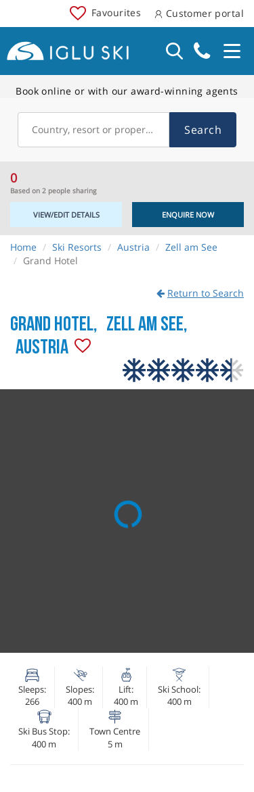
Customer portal (199, 13)
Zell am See (191, 247)
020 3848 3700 (202, 51)
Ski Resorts (77, 247)
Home (23, 247)
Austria (133, 247)
